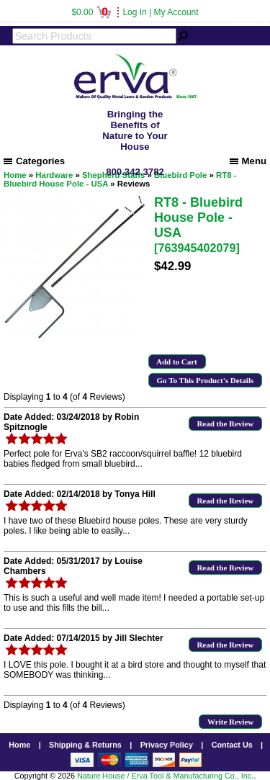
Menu (248, 161)
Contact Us (232, 744)
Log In (134, 12)
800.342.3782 (135, 171)
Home (19, 744)
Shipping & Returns (85, 744)
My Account (176, 12)
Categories (34, 161)
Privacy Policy (166, 744)
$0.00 (91, 12)
